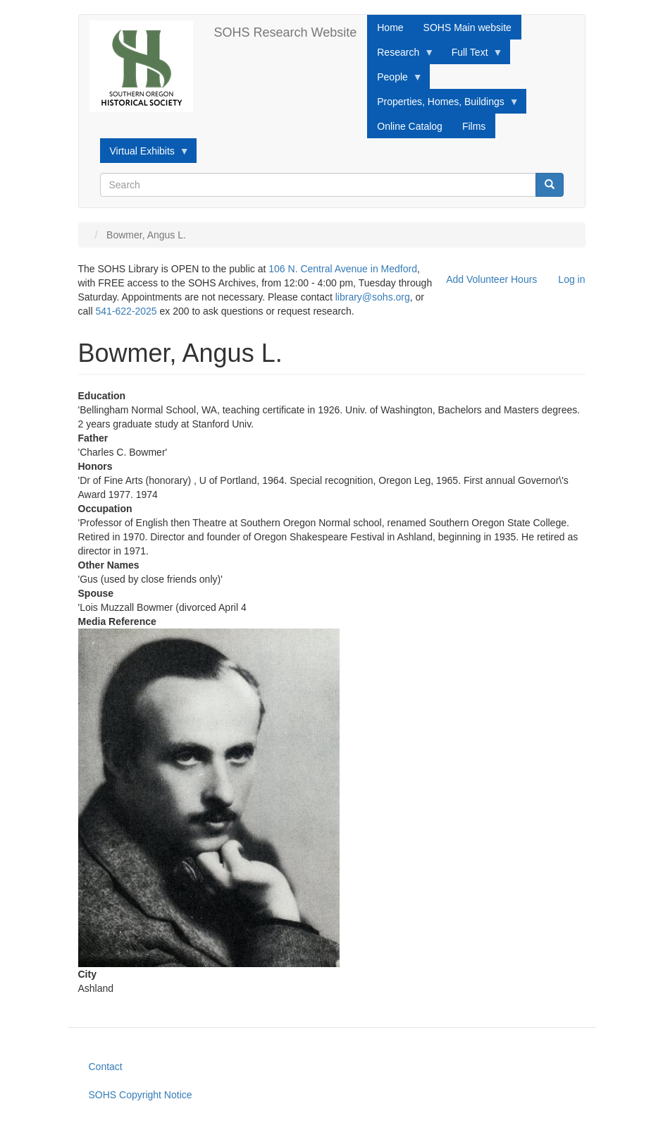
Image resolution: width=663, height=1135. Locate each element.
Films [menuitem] (473, 126)
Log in (571, 279)
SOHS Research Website (285, 32)
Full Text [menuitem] (472, 56)
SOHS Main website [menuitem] (467, 27)
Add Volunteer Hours (491, 279)
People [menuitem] (395, 80)
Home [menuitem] (390, 27)
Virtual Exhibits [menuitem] (145, 154)
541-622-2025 (125, 311)
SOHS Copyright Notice (140, 1094)
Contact (106, 1066)
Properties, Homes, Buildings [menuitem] (443, 105)
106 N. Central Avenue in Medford (342, 268)
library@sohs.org (372, 297)
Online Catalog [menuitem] (409, 126)
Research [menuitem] (400, 56)
